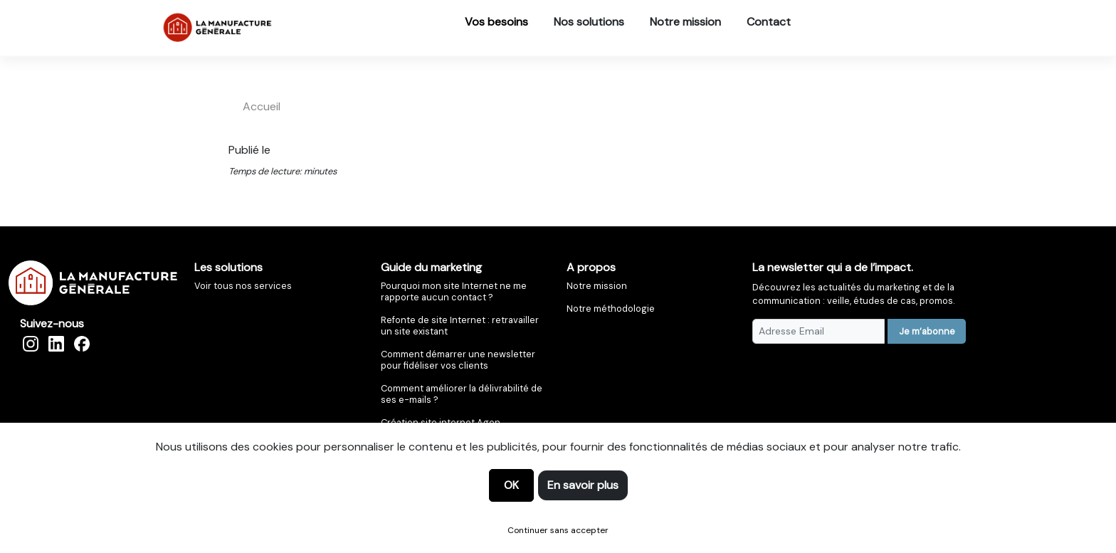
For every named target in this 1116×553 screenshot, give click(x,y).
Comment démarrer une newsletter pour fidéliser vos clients (458, 360)
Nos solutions (589, 21)
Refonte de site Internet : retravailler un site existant (460, 325)
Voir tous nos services (243, 286)
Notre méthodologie (611, 308)
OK (511, 485)
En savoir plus (582, 485)
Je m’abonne (927, 331)
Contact (769, 21)
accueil (261, 106)
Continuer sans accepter (558, 530)
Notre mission (685, 21)
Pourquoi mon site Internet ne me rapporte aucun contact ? (454, 291)
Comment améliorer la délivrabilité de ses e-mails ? (461, 394)
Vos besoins (496, 21)
